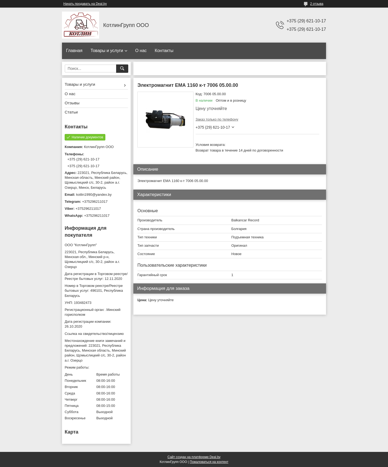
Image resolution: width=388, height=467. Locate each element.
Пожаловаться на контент (209, 462)
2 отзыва (316, 4)
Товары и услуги (107, 50)
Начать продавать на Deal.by (85, 4)
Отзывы (72, 103)
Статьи (71, 112)
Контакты (164, 50)
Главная (74, 50)
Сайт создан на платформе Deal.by (194, 457)
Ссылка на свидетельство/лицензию (94, 334)
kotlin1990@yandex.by (94, 195)
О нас (141, 50)
